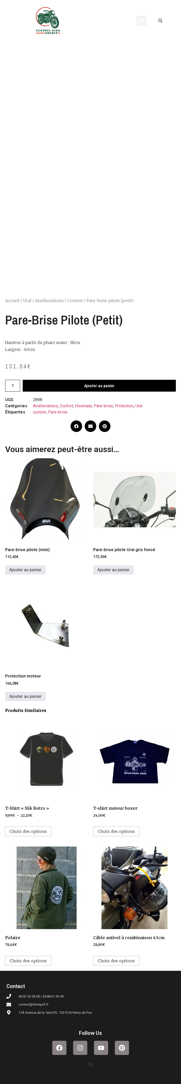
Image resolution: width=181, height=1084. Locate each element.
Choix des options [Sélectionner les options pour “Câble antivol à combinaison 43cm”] (116, 960)
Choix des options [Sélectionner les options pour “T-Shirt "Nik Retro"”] (28, 831)
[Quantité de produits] (12, 386)
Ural (27, 300)
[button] (141, 20)
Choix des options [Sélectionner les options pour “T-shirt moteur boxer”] (116, 831)
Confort (75, 300)
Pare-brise (103, 405)
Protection (124, 405)
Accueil (12, 300)
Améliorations (49, 300)
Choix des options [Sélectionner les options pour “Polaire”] (28, 960)
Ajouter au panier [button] (25, 569)
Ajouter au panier (99, 386)
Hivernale (83, 405)
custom (39, 412)
